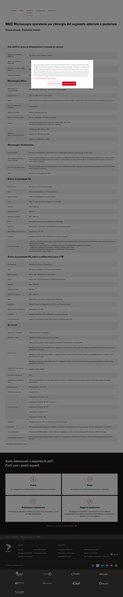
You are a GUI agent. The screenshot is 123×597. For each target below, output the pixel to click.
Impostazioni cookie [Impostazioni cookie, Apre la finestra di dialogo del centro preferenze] (54, 83)
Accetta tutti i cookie (69, 83)
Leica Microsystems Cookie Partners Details (45, 78)
